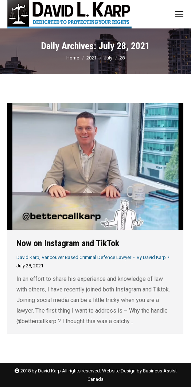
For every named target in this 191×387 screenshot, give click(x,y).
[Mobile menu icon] (179, 14)
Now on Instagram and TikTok (67, 243)
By (151, 257)
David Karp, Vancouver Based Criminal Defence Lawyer (73, 257)
